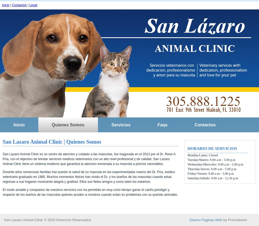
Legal (33, 5)
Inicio (5, 5)
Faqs (163, 125)
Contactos (19, 5)
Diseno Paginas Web (206, 220)
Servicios (121, 125)
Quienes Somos (68, 125)
